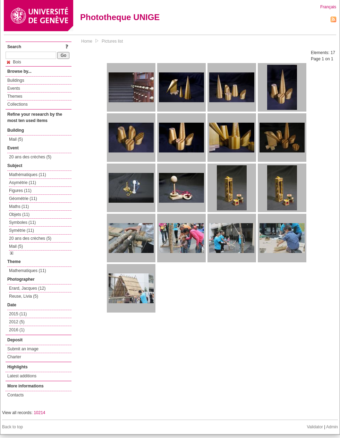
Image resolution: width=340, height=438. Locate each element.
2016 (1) (17, 329)
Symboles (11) (22, 222)
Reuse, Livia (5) (23, 296)
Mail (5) (16, 139)
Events (13, 88)
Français (328, 7)
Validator (315, 426)
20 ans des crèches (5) (30, 157)
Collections (17, 104)
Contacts (15, 395)
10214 (39, 412)
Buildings (15, 80)
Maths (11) (19, 206)
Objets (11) (19, 214)
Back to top (12, 426)
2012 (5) (17, 321)
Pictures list (112, 41)
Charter (14, 356)
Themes (14, 96)
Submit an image (23, 349)
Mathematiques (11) (27, 270)
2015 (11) (18, 314)
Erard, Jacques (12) (27, 288)
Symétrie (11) (21, 230)
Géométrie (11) (23, 198)
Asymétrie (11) (22, 182)
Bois (14, 62)
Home (86, 41)
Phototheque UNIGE (120, 17)
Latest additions (21, 376)
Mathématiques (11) (27, 174)
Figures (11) (20, 190)
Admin (332, 426)
